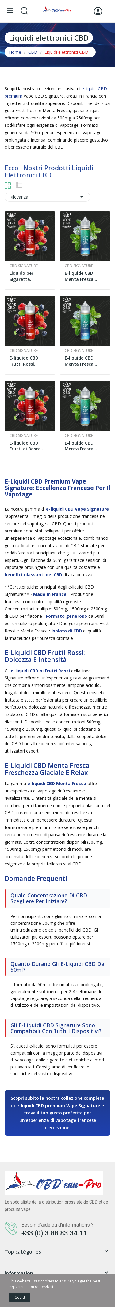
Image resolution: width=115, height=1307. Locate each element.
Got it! (19, 1297)
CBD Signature (24, 266)
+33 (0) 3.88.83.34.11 (54, 1233)
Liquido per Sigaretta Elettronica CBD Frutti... (26, 276)
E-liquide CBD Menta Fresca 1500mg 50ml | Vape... (81, 276)
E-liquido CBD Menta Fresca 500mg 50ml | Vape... (79, 446)
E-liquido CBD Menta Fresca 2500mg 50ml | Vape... (81, 361)
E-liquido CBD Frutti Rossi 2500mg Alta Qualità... (24, 361)
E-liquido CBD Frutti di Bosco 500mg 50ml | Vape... (25, 446)
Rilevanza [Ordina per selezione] (48, 197)
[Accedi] (98, 11)
